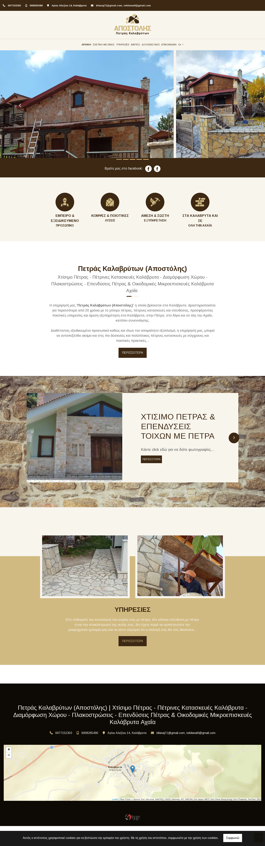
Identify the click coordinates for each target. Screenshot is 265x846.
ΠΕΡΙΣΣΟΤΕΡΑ (132, 352)
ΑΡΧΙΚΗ (86, 44)
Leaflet (115, 819)
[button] (20, 105)
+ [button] (9, 770)
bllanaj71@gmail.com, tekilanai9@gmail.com (123, 5)
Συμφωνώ (232, 837)
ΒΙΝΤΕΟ (135, 44)
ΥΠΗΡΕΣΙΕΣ (122, 44)
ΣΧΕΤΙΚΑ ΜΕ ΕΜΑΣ (103, 44)
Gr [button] (180, 44)
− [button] (9, 775)
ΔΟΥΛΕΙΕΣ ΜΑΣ (151, 44)
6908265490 (36, 5)
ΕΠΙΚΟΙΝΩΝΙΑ (169, 44)
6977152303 (14, 5)
